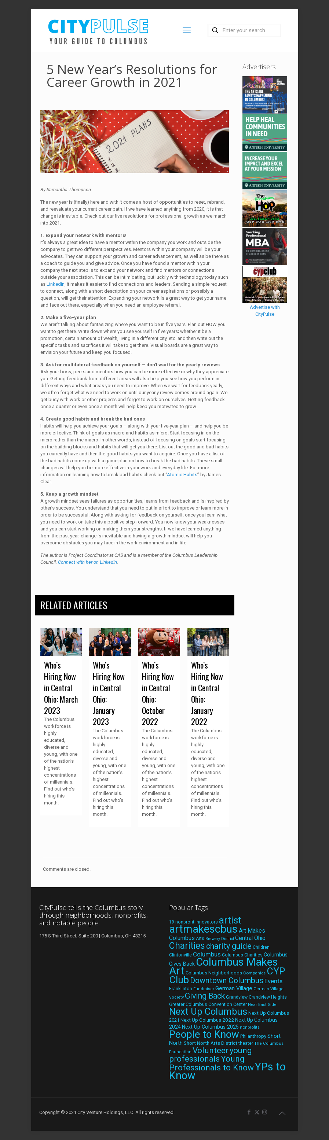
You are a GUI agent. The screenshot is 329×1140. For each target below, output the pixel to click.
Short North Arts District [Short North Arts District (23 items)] (210, 1043)
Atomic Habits (182, 474)
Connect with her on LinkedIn (87, 562)
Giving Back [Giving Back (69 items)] (205, 995)
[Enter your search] (244, 30)
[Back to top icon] (282, 1113)
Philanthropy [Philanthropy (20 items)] (253, 1036)
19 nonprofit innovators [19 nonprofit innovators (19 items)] (193, 922)
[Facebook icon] (249, 1112)
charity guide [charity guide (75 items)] (229, 946)
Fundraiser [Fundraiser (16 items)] (203, 989)
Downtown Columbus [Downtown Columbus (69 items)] (226, 980)
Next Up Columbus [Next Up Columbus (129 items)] (208, 1011)
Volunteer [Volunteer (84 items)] (211, 1050)
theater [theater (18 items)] (245, 1043)
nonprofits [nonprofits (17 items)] (250, 1027)
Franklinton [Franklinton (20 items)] (180, 988)
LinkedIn (56, 284)
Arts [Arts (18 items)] (200, 938)
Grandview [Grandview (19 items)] (237, 997)
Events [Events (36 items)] (273, 981)
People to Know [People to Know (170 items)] (204, 1034)
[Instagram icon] (264, 1112)
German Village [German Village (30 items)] (233, 988)
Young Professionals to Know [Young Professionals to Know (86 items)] (211, 1063)
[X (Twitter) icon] (257, 1112)
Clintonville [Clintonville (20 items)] (180, 955)
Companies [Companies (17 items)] (254, 973)
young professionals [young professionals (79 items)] (210, 1054)
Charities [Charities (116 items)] (187, 945)
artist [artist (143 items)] (230, 920)
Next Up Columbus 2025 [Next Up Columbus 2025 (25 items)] (210, 1027)
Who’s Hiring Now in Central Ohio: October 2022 (158, 693)
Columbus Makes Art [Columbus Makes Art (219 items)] (223, 966)
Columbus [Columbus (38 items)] (207, 954)
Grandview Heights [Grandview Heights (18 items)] (268, 997)
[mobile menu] (186, 30)
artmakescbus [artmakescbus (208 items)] (203, 929)
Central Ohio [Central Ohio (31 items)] (250, 937)
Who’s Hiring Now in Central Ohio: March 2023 (61, 687)
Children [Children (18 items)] (261, 947)
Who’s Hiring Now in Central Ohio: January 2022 (207, 693)
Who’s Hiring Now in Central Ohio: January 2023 (109, 693)
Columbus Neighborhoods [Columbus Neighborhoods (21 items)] (214, 973)
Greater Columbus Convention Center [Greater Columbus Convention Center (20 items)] (208, 1004)
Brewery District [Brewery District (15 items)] (219, 938)
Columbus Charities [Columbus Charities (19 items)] (242, 955)
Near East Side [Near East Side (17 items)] (262, 1004)
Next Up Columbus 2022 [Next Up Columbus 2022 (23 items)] (207, 1020)
